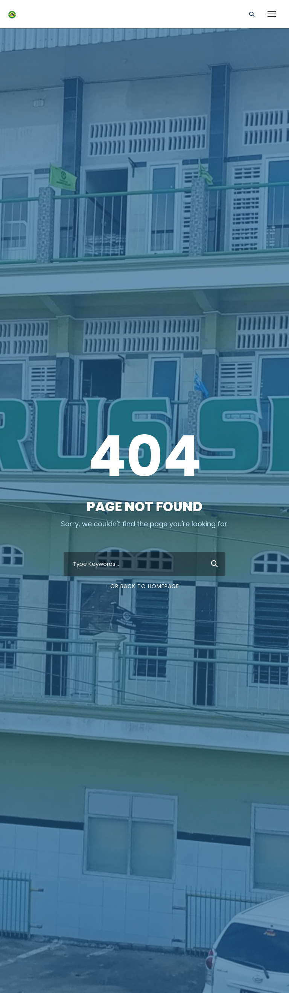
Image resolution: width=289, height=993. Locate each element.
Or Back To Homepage (144, 586)
